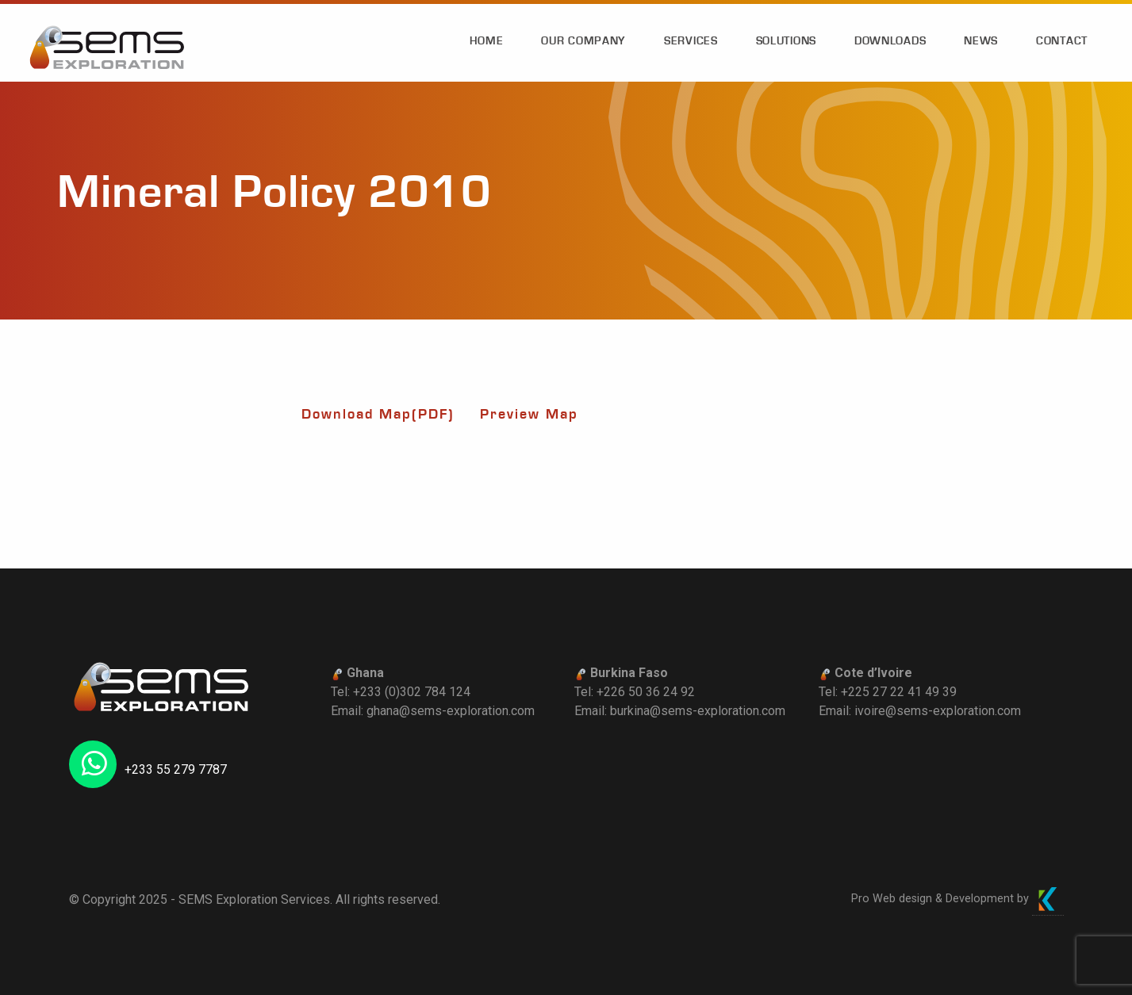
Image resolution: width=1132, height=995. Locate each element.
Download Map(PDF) (378, 414)
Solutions (786, 41)
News (981, 41)
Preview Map (529, 414)
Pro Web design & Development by (957, 898)
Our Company (583, 41)
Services (691, 41)
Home (487, 41)
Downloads (890, 41)
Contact (1062, 41)
